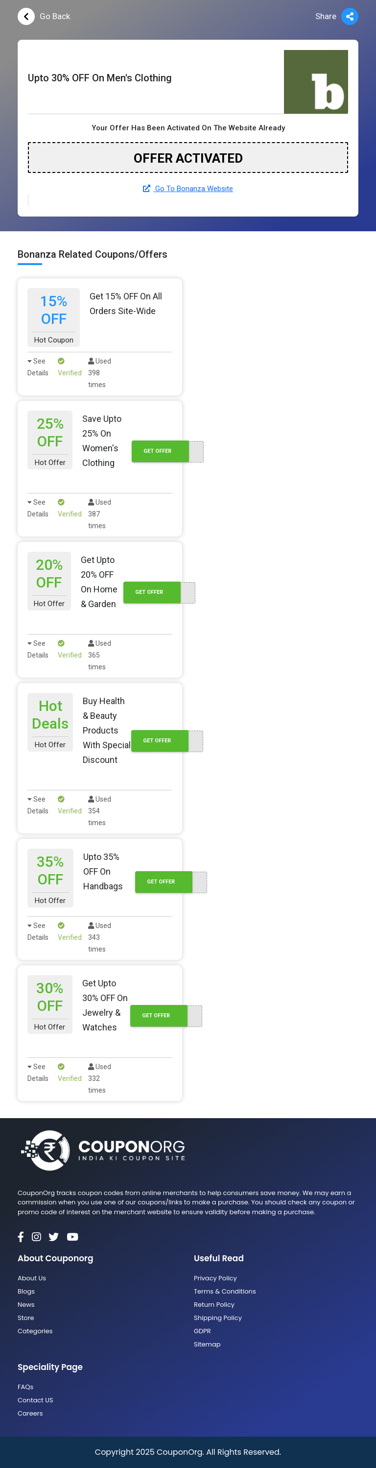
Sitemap (207, 1344)
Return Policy (214, 1304)
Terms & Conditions (225, 1291)
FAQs (25, 1387)
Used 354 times (99, 811)
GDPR (202, 1331)
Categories (35, 1331)
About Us (32, 1278)
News (26, 1304)
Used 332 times (99, 1078)
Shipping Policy (218, 1317)
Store (26, 1317)
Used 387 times (99, 514)
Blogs (26, 1291)
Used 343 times (99, 937)
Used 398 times (99, 373)
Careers (30, 1413)
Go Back (44, 16)
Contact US (35, 1400)
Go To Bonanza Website (188, 188)
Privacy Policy (215, 1278)
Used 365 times (99, 655)
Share (336, 16)
